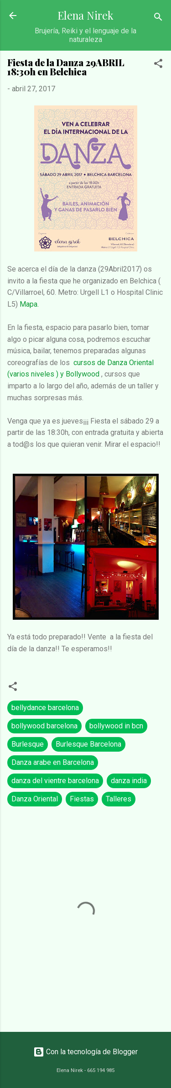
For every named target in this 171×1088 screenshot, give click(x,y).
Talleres (118, 799)
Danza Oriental (34, 799)
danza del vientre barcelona (55, 780)
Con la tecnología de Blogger (85, 1051)
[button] (158, 65)
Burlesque (27, 744)
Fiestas (82, 799)
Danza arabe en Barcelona (52, 762)
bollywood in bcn (116, 726)
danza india (129, 780)
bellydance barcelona (45, 707)
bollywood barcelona (44, 726)
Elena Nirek (85, 15)
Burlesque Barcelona (88, 744)
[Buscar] (158, 18)
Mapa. (29, 304)
